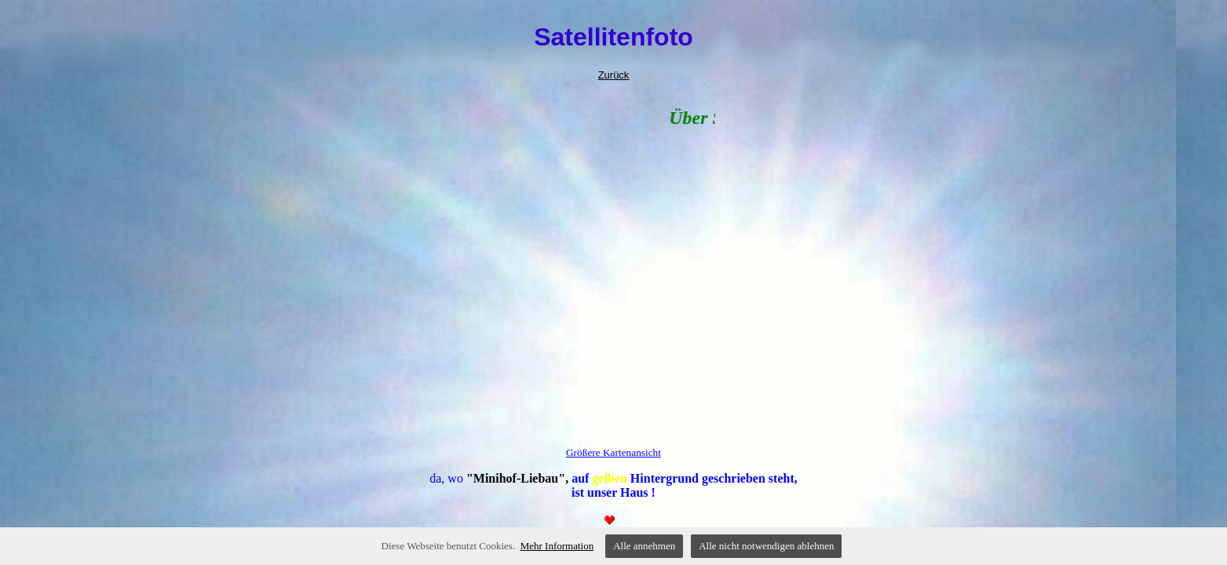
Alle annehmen (644, 546)
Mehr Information (557, 546)
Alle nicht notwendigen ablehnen (766, 546)
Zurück (614, 75)
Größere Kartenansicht (613, 452)
